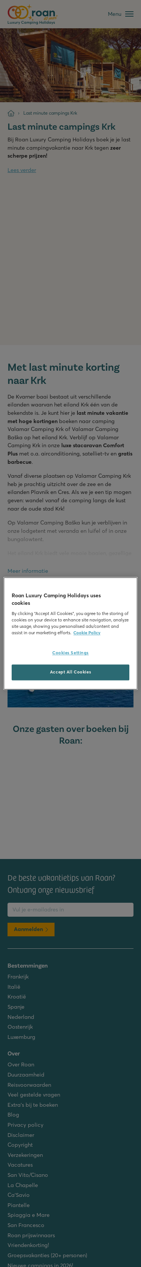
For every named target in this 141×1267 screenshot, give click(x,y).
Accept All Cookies (70, 672)
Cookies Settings (70, 653)
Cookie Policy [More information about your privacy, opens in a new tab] (86, 633)
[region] (70, 633)
